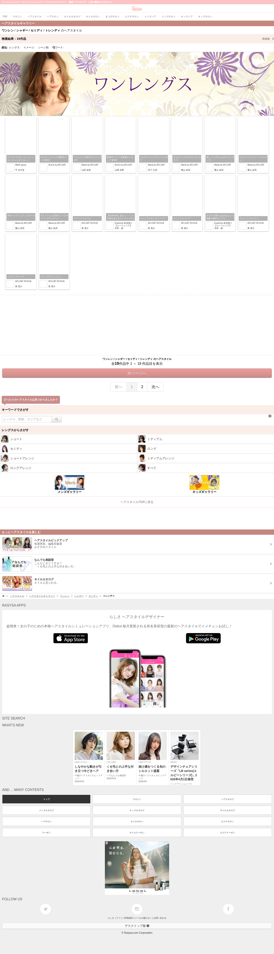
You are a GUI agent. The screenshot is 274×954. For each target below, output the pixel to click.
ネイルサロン (137, 821)
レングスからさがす (15, 430)
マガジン (137, 799)
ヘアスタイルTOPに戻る (137, 502)
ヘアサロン (46, 821)
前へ (118, 387)
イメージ (29, 47)
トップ (46, 799)
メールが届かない (143, 918)
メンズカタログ (46, 810)
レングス (15, 47)
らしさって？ (114, 918)
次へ (155, 387)
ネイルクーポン (137, 832)
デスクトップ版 (137, 925)
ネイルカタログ (227, 810)
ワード (58, 47)
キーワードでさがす (15, 409)
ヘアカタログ (227, 799)
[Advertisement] (137, 325)
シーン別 (44, 47)
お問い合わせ (159, 918)
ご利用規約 (127, 918)
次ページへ (137, 373)
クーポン (46, 832)
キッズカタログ (137, 810)
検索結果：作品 (138, 38)
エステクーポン (227, 832)
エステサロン (227, 821)
